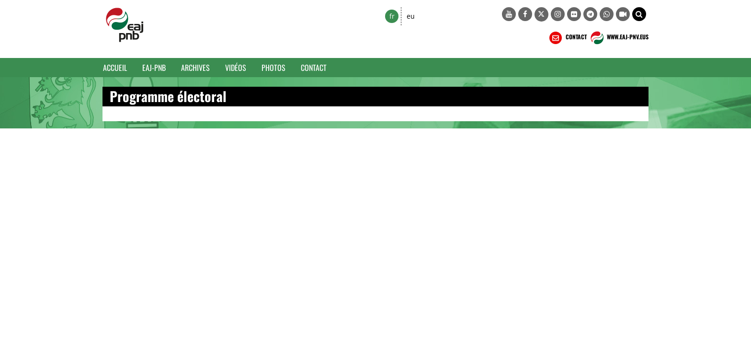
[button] (639, 14)
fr (392, 16)
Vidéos (235, 67)
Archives (195, 67)
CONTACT (567, 38)
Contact (314, 67)
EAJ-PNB (154, 67)
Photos (273, 67)
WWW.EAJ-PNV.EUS (619, 38)
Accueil (115, 67)
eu (411, 16)
